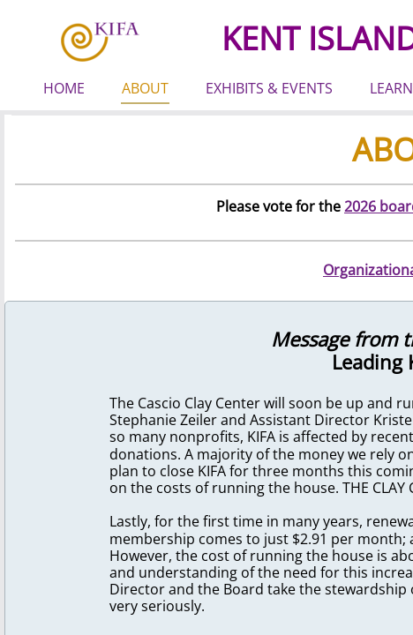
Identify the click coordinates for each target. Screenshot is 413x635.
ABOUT (145, 88)
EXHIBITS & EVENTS (269, 88)
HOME (64, 88)
